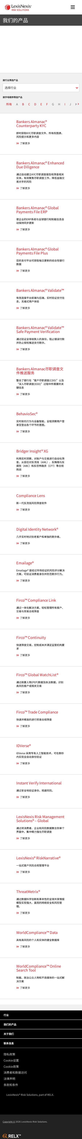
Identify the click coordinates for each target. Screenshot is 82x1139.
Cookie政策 (11, 1066)
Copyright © (9, 1121)
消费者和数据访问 (15, 1072)
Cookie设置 (11, 1060)
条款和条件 (11, 1085)
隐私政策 (9, 1054)
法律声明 (9, 1078)
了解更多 (25, 143)
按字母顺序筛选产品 (12, 97)
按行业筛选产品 (10, 80)
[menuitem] (42, 1054)
